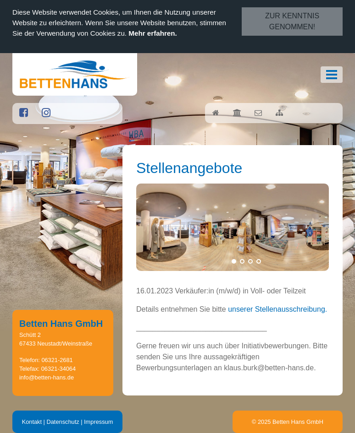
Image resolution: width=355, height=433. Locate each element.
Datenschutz (62, 421)
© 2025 (287, 421)
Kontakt (32, 421)
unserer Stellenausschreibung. (277, 309)
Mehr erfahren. (152, 33)
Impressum (98, 421)
